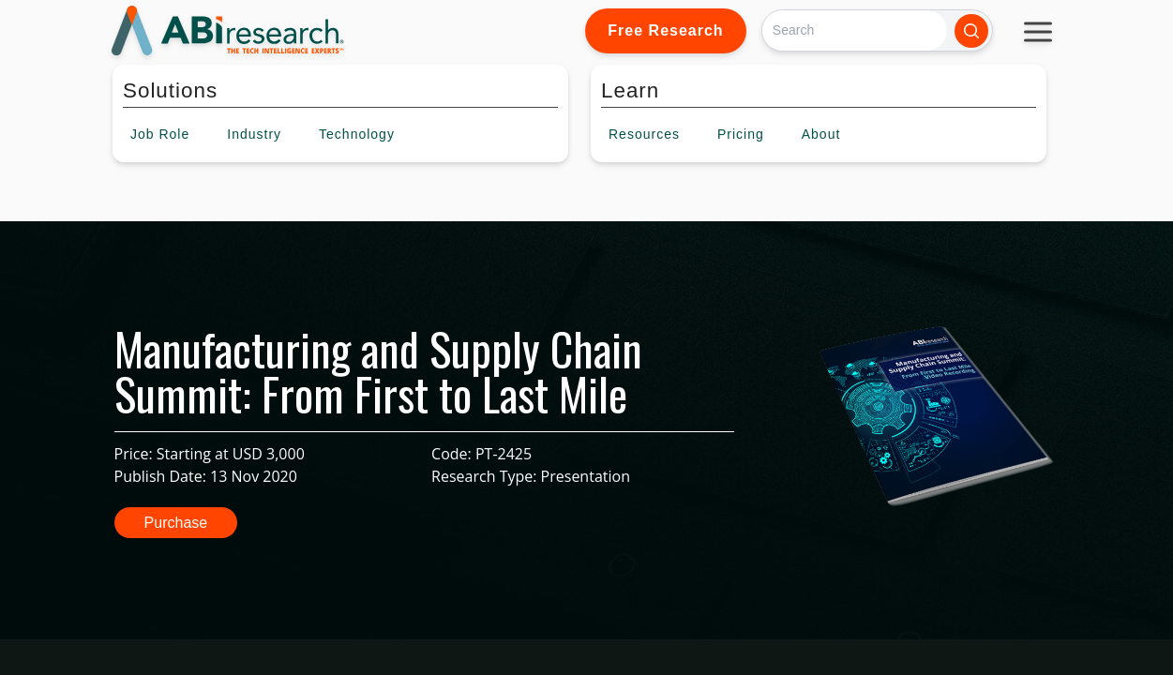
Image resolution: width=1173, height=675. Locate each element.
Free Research (665, 30)
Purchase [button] (176, 523)
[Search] (854, 30)
